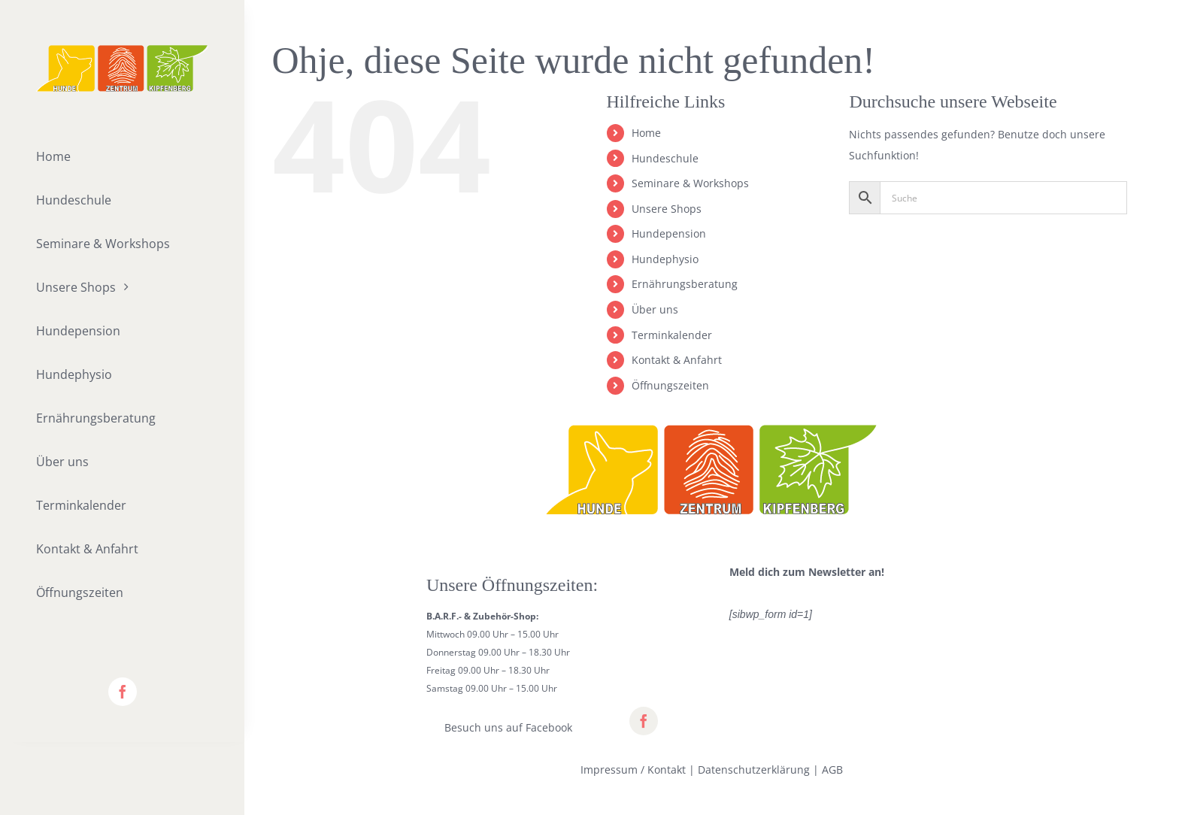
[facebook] (122, 691)
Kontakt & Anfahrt (677, 360)
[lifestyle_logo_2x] (122, 50)
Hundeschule (665, 158)
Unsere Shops (667, 208)
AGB (832, 769)
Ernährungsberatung (685, 284)
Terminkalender (672, 335)
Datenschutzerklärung (754, 769)
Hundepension (669, 233)
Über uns (655, 309)
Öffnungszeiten (670, 385)
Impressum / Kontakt (633, 769)
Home (646, 133)
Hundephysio (665, 259)
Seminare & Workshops (690, 183)
